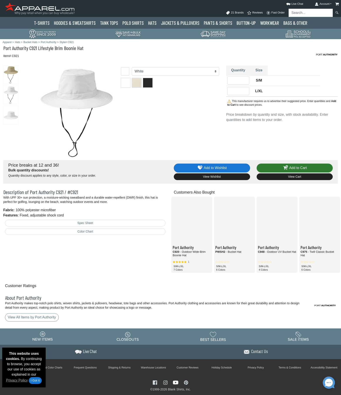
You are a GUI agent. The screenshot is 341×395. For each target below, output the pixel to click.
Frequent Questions (85, 367)
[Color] (175, 71)
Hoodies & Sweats (75, 23)
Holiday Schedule (221, 367)
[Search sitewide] (311, 13)
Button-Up (246, 23)
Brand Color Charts (51, 367)
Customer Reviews (188, 367)
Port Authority (15, 48)
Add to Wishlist (212, 168)
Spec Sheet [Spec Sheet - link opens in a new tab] (85, 223)
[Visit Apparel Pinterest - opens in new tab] (186, 382)
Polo (133, 23)
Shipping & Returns (119, 367)
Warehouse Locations (153, 367)
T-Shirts (42, 23)
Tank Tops (109, 23)
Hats (152, 23)
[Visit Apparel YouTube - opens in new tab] (176, 382)
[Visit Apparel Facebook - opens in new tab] (155, 382)
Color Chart (85, 231)
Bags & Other (295, 23)
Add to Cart (294, 168)
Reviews (255, 13)
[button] (290, 3)
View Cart (294, 176)
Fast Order (275, 13)
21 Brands (235, 13)
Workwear (269, 23)
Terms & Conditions (290, 367)
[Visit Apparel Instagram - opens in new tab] (166, 382)
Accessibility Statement (324, 367)
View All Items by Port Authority (32, 317)
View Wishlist (212, 176)
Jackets (180, 23)
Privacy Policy (17, 380)
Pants (218, 23)
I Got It (35, 380)
